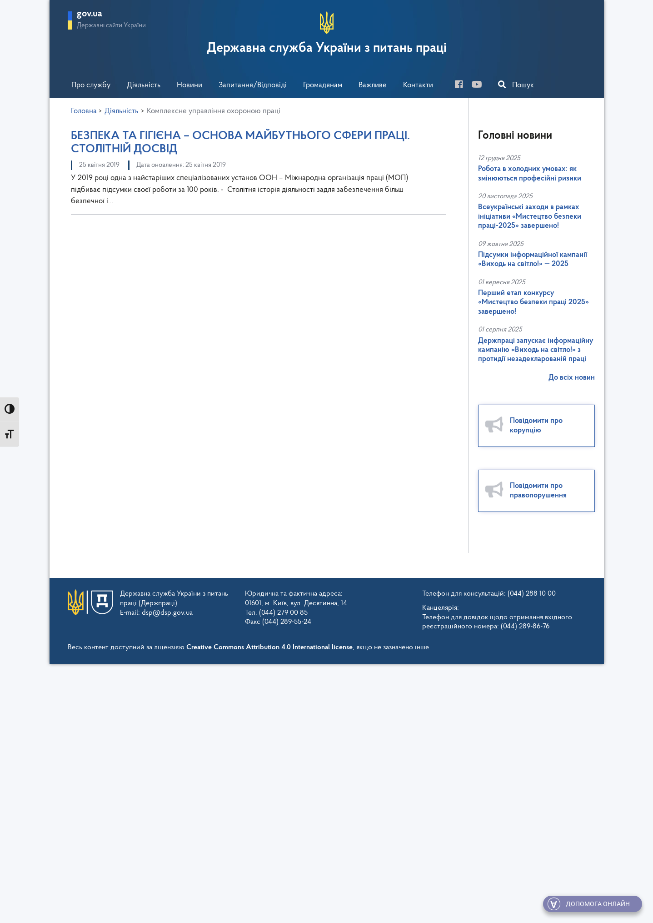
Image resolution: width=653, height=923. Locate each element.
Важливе (373, 85)
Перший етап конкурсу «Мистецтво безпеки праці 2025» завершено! (533, 302)
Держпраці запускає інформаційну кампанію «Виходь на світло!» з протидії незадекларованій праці (535, 350)
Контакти (418, 85)
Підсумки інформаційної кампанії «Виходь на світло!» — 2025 (532, 259)
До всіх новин (571, 377)
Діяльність (143, 85)
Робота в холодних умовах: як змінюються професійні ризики (529, 173)
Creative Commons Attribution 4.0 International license (269, 647)
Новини (189, 85)
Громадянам (322, 85)
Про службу (90, 85)
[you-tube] (480, 86)
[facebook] (462, 86)
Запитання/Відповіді (253, 85)
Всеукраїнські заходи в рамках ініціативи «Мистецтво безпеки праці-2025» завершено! (529, 216)
